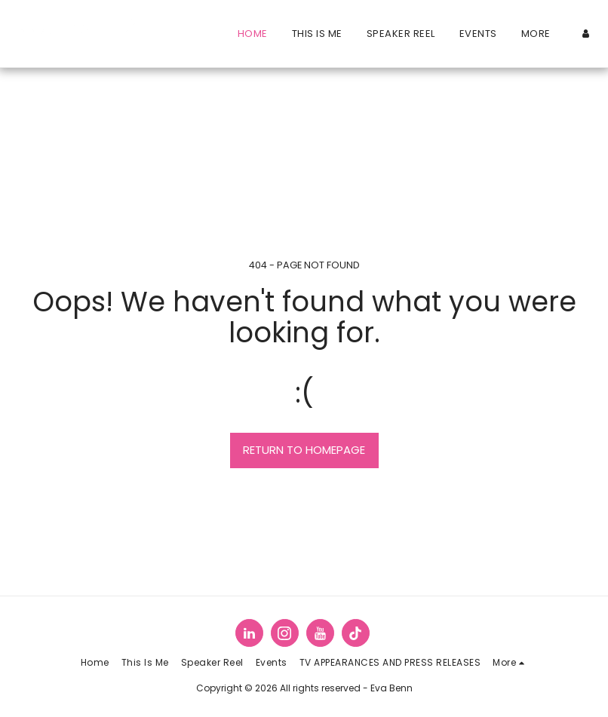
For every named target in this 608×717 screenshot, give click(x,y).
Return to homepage (304, 450)
